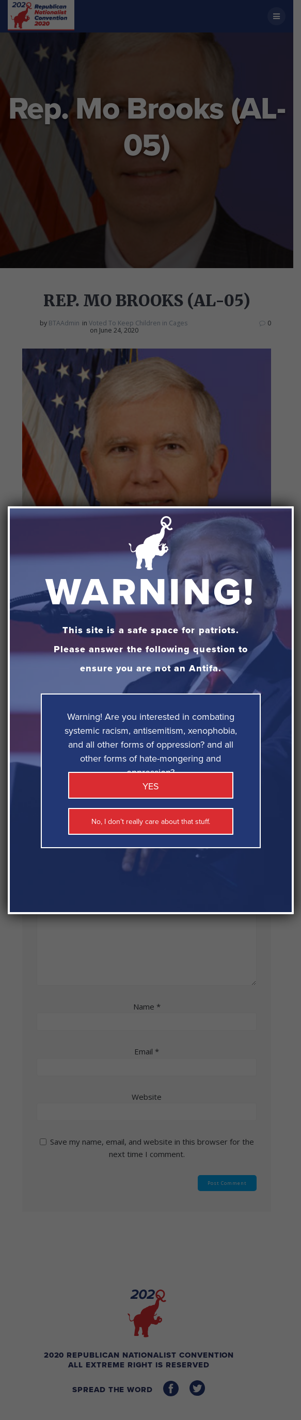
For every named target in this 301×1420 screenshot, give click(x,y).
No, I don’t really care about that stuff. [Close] (150, 821)
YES (150, 786)
